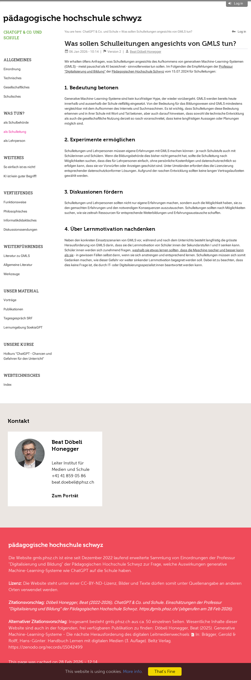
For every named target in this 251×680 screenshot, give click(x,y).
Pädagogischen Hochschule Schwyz (138, 71)
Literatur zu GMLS (17, 256)
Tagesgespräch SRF (18, 318)
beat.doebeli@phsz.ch (73, 482)
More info (132, 671)
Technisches (12, 78)
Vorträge (10, 300)
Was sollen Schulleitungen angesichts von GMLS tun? (156, 31)
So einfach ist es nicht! (19, 167)
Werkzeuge (12, 274)
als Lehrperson (14, 141)
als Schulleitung (15, 132)
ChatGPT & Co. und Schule (23, 35)
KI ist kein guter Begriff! (20, 176)
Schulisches (12, 96)
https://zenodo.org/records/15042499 (46, 647)
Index (8, 384)
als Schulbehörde (16, 122)
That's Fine (164, 671)
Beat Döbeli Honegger (145, 51)
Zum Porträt (65, 496)
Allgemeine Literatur (18, 265)
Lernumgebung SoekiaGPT (23, 327)
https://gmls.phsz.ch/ (158, 608)
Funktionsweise (15, 202)
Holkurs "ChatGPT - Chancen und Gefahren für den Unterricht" (28, 356)
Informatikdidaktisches (20, 220)
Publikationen (13, 309)
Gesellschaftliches (17, 87)
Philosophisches (15, 211)
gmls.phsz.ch (45, 557)
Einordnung (12, 69)
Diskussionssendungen (20, 229)
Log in (238, 3)
